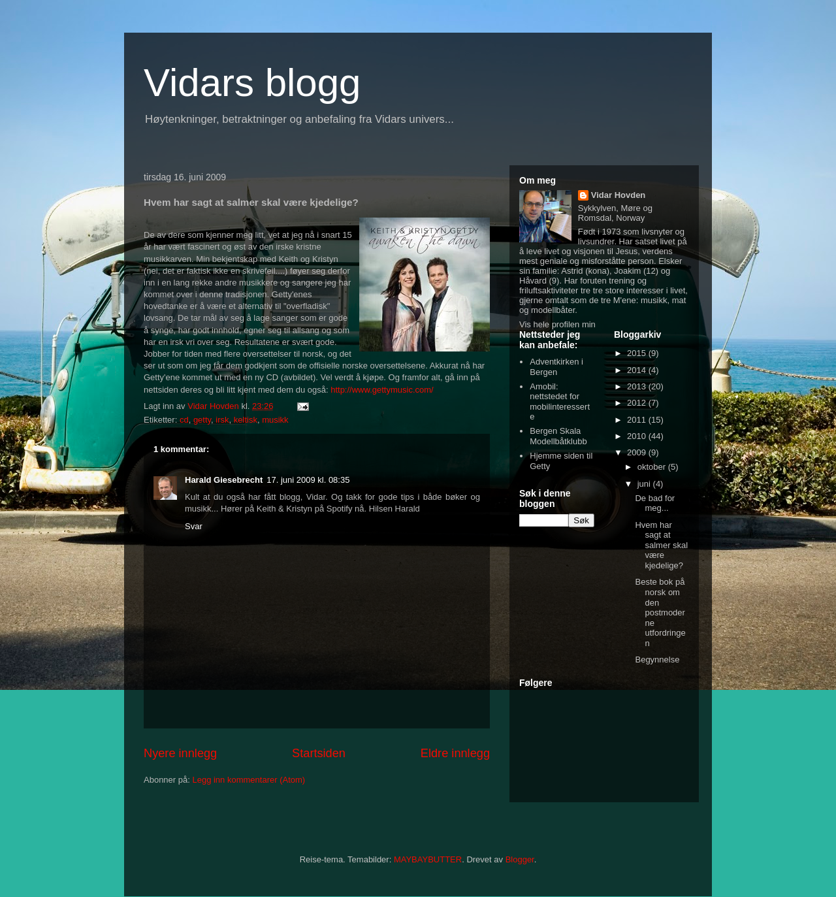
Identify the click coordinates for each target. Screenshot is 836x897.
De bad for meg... (655, 503)
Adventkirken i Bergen (556, 367)
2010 (638, 436)
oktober (652, 467)
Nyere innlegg (180, 753)
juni (645, 484)
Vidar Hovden (618, 195)
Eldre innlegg (455, 753)
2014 (638, 370)
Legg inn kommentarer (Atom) (248, 780)
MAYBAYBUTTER (428, 859)
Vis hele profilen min (557, 324)
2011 (638, 420)
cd (184, 420)
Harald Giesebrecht (224, 480)
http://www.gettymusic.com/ (382, 390)
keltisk (245, 420)
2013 (638, 386)
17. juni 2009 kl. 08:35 (307, 480)
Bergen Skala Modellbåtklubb (558, 436)
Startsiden (319, 753)
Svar (193, 526)
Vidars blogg (252, 83)
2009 (638, 452)
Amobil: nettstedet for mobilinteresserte (560, 402)
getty (202, 420)
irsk (222, 420)
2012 (638, 403)
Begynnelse (657, 659)
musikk (275, 420)
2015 (638, 353)
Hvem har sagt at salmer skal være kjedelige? (661, 545)
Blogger (520, 859)
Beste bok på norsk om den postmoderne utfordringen (660, 612)
